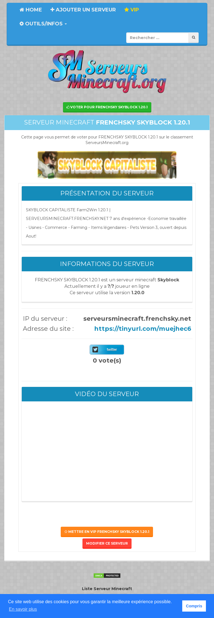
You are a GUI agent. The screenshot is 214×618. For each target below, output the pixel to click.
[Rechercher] (193, 37)
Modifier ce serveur (107, 543)
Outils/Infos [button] (43, 24)
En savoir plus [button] (23, 609)
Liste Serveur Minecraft (107, 588)
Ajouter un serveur (83, 10)
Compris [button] (194, 606)
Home (31, 10)
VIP (131, 10)
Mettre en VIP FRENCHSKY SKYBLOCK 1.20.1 (106, 532)
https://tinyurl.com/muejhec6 (142, 328)
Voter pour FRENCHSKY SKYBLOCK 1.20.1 (107, 107)
